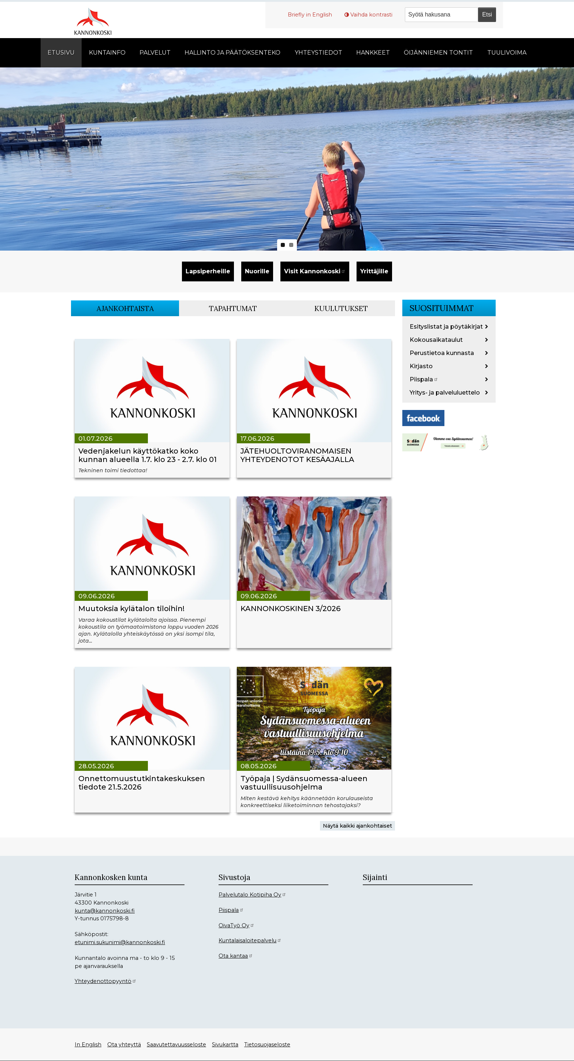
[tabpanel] (233, 577)
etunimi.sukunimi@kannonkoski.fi (120, 942)
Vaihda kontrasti (371, 14)
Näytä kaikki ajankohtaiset (357, 825)
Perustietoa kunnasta (442, 353)
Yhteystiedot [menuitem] (318, 52)
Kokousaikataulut (436, 339)
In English (88, 1044)
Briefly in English (310, 14)
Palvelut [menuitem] (155, 52)
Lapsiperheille (208, 271)
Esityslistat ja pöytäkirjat (446, 326)
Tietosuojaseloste (267, 1044)
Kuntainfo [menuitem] (107, 52)
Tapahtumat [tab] (233, 308)
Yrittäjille (374, 271)
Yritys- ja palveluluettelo (445, 392)
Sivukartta (225, 1044)
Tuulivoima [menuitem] (506, 52)
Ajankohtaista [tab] (125, 308)
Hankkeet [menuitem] (373, 52)
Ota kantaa (236, 956)
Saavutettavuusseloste (176, 1044)
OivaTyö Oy (236, 925)
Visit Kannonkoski (315, 271)
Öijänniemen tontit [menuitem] (438, 52)
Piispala (424, 379)
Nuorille (257, 271)
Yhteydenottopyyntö (106, 981)
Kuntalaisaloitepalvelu (250, 940)
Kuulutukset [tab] (341, 308)
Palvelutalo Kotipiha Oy (252, 894)
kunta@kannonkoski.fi (105, 910)
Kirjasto (421, 366)
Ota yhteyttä (124, 1044)
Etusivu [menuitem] (61, 52)
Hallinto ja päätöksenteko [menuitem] (232, 52)
